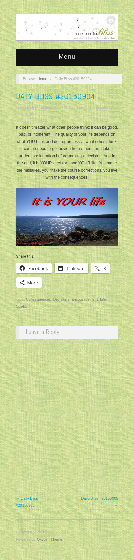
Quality (22, 306)
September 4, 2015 (56, 107)
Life (103, 299)
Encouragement (84, 299)
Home (42, 79)
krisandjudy (25, 107)
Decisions (61, 299)
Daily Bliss (25, 114)
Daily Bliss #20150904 (55, 96)
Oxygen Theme (49, 539)
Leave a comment (92, 107)
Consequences (38, 299)
